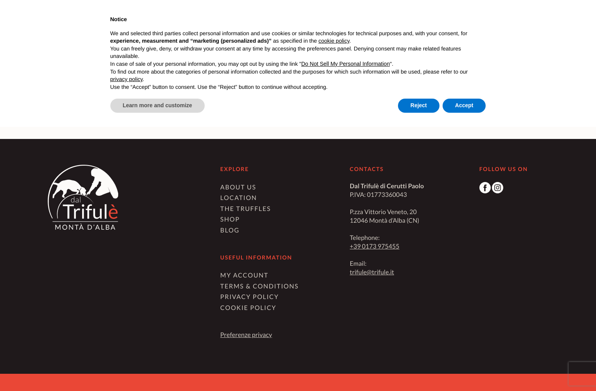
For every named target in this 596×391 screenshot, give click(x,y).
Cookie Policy (248, 308)
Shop (230, 219)
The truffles (245, 209)
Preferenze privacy (246, 335)
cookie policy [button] (334, 41)
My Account (244, 275)
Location (238, 198)
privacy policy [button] (126, 79)
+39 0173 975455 (375, 246)
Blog (229, 230)
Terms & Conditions (259, 286)
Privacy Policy (249, 297)
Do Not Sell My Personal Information (345, 64)
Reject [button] (419, 105)
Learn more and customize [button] (157, 105)
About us (238, 187)
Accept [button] (464, 105)
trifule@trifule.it (372, 272)
